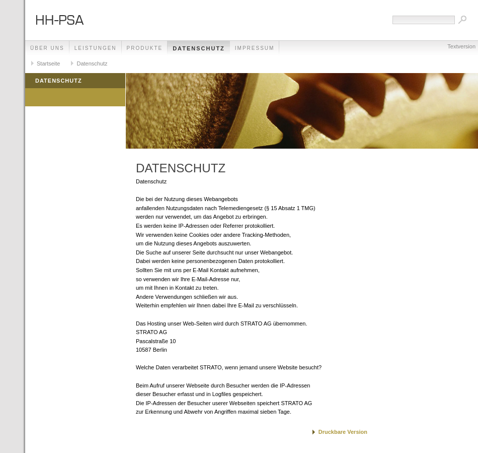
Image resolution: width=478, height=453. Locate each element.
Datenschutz (199, 48)
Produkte (145, 48)
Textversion (461, 46)
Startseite (48, 63)
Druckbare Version (342, 432)
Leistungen (95, 48)
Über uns (47, 48)
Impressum (255, 48)
